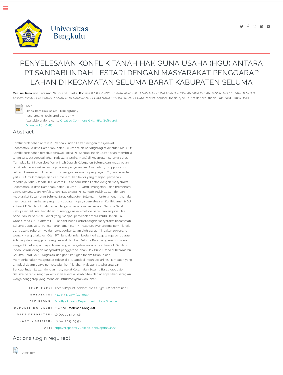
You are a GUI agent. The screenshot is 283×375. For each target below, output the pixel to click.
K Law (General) (77, 294)
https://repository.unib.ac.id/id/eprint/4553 (85, 327)
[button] (15, 350)
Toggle (8, 8)
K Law (58, 294)
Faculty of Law (64, 301)
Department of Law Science (97, 301)
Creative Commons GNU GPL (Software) (88, 120)
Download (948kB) (39, 125)
